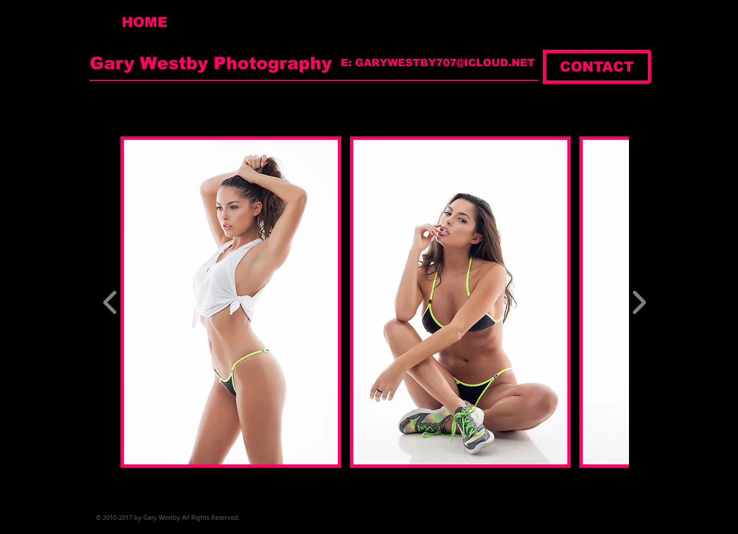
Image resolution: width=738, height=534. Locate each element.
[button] (230, 302)
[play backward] (110, 302)
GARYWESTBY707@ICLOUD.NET (445, 62)
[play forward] (639, 302)
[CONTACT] (597, 67)
